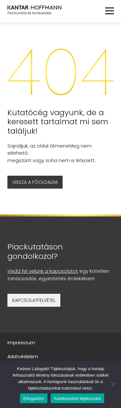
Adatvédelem (22, 356)
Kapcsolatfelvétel (33, 300)
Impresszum (21, 342)
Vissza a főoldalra (35, 182)
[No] (113, 384)
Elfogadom (33, 398)
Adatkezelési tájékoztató (77, 398)
